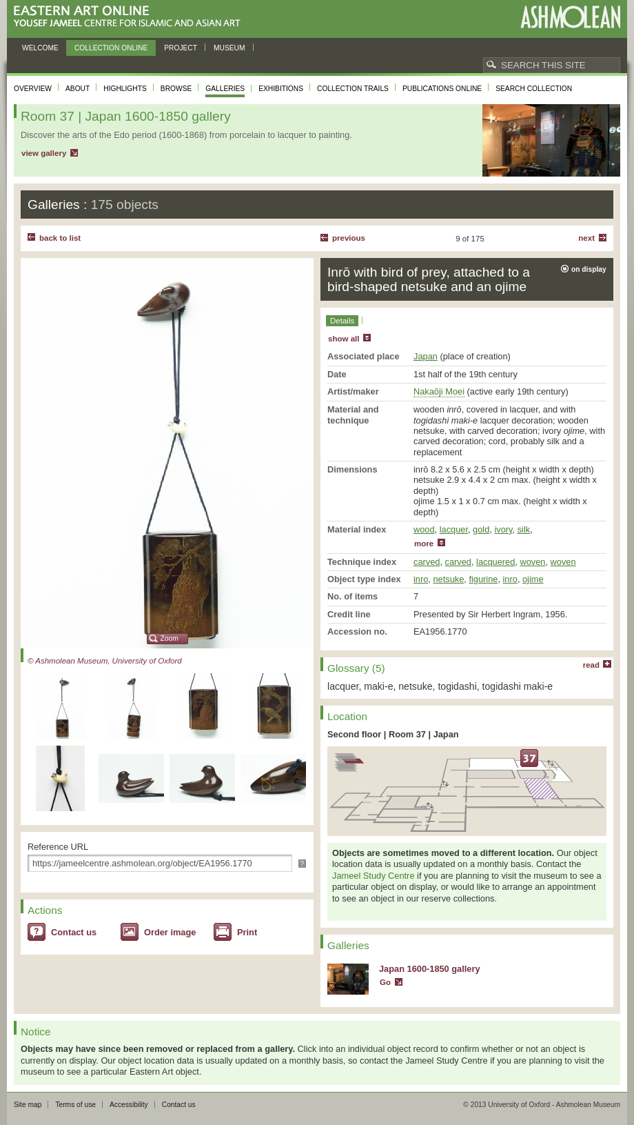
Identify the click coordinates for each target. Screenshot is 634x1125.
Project (180, 48)
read (591, 665)
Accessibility (129, 1104)
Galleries (225, 88)
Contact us (73, 932)
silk (524, 529)
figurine (483, 579)
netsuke (448, 579)
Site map (27, 1104)
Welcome (40, 48)
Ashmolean (570, 17)
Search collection (533, 88)
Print (247, 932)
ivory (503, 529)
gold (481, 529)
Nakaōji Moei (438, 391)
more (423, 543)
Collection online (110, 48)
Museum (229, 48)
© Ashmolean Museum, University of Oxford (105, 661)
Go (385, 982)
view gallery (43, 153)
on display (588, 269)
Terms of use (75, 1104)
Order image (170, 932)
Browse (176, 88)
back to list (60, 238)
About (77, 88)
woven (532, 562)
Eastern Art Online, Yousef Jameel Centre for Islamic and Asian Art (130, 17)
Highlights (125, 88)
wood (424, 529)
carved (426, 562)
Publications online (442, 88)
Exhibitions (280, 88)
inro (420, 579)
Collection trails (353, 88)
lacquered (495, 562)
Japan (425, 356)
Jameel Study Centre (373, 875)
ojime (533, 579)
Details (342, 321)
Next (586, 238)
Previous (348, 238)
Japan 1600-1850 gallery (429, 969)
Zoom (169, 638)
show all (343, 339)
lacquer (454, 529)
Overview (33, 88)
